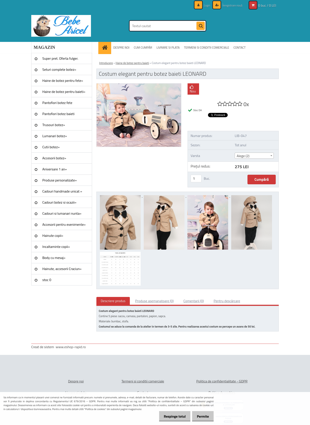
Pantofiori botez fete (57, 102)
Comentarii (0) (193, 300)
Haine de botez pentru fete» (62, 80)
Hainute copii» (52, 235)
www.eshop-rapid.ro (71, 346)
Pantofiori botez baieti (58, 113)
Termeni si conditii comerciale (142, 381)
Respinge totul (173, 416)
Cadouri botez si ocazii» (59, 202)
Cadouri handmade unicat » (62, 191)
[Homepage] (106, 47)
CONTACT (239, 47)
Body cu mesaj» (53, 257)
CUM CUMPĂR (143, 47)
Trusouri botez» (53, 124)
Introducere (106, 63)
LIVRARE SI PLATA (168, 47)
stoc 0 (46, 279)
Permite (202, 416)
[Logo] (61, 26)
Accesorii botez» (54, 158)
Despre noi (76, 381)
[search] (200, 26)
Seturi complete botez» (59, 69)
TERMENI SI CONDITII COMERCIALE (206, 47)
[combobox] (254, 156)
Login (205, 5)
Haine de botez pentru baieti (132, 63)
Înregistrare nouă (231, 5)
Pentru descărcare (227, 300)
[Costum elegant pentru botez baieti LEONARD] (139, 85)
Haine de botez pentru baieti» (63, 91)
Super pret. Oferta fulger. (60, 58)
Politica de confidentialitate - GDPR (221, 381)
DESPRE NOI (121, 47)
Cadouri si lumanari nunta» (61, 213)
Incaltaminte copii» (56, 246)
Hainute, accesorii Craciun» (61, 268)
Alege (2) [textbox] (243, 155)
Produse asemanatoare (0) (154, 300)
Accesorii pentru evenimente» (64, 224)
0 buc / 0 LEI (267, 5)
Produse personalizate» (59, 180)
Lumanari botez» (54, 135)
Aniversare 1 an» (54, 169)
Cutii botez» (51, 147)
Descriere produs (113, 300)
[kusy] (196, 178)
